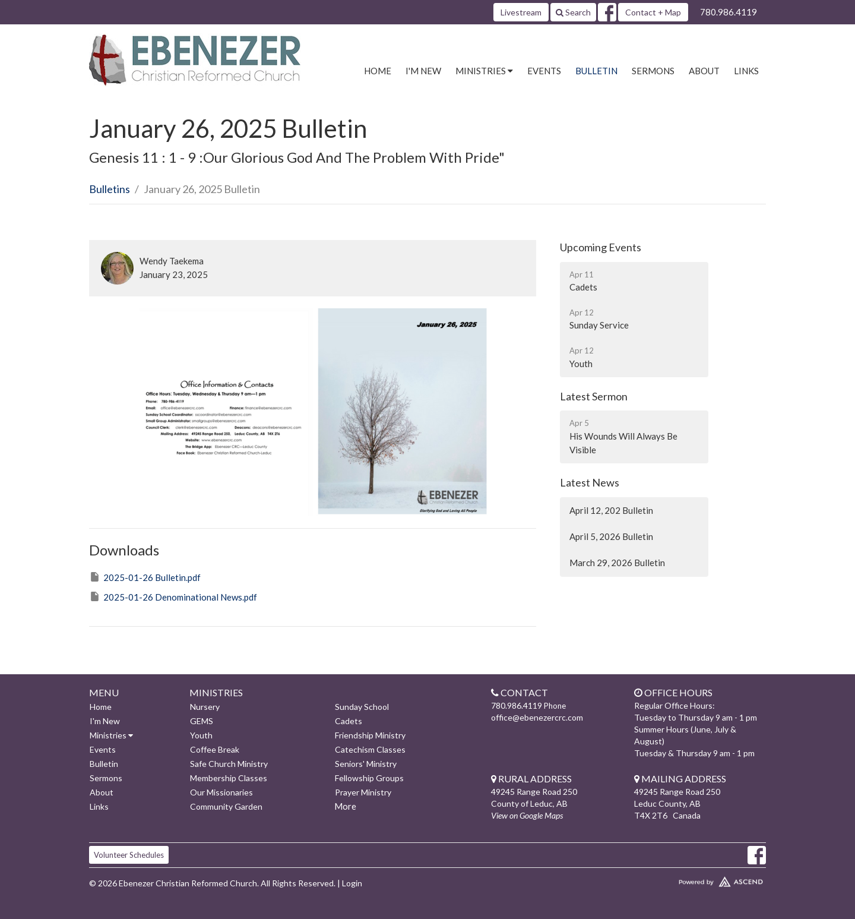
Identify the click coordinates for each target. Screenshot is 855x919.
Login (352, 883)
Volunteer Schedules (129, 855)
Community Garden (226, 806)
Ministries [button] (484, 70)
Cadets (348, 721)
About (704, 70)
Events (544, 70)
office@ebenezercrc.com (537, 717)
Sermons (653, 70)
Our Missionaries (221, 792)
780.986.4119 (728, 12)
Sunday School (362, 707)
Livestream (521, 12)
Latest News (589, 482)
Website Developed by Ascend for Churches (686, 879)
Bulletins (109, 188)
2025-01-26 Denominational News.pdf (173, 596)
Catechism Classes (370, 749)
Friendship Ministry (370, 735)
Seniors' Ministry (366, 764)
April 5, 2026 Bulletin (611, 536)
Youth (201, 735)
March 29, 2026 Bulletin (617, 562)
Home (377, 70)
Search (573, 12)
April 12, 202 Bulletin (611, 510)
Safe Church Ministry (229, 764)
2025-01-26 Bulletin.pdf (145, 577)
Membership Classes (228, 778)
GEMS (201, 721)
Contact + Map (653, 12)
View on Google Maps (527, 815)
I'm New (423, 70)
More (345, 806)
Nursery (205, 707)
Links (746, 70)
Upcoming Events (600, 247)
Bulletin (596, 70)
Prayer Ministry (363, 792)
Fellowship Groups (369, 778)
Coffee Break (214, 749)
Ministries (111, 735)
